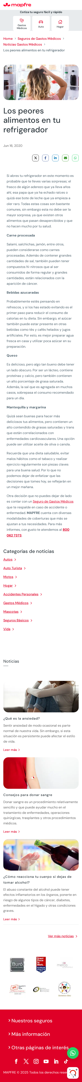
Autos (7, 559)
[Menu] (76, 5)
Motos (8, 577)
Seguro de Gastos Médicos (53, 501)
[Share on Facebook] (45, 158)
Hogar (8, 585)
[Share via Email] (65, 158)
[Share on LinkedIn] (55, 158)
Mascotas (10, 611)
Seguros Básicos (16, 620)
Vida (6, 629)
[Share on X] (35, 158)
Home (8, 38)
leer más (10, 750)
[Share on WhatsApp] (75, 158)
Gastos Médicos (15, 603)
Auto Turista (12, 568)
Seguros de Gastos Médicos (39, 38)
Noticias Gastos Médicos (22, 44)
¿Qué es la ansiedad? (21, 718)
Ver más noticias (61, 936)
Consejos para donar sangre (27, 795)
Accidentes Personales (20, 594)
